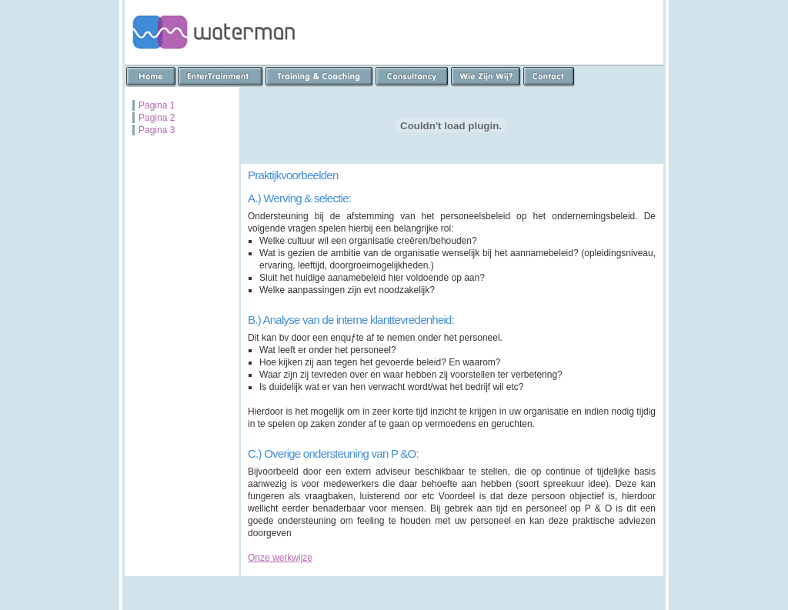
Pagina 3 (157, 130)
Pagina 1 (157, 105)
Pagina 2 (157, 117)
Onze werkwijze (280, 557)
